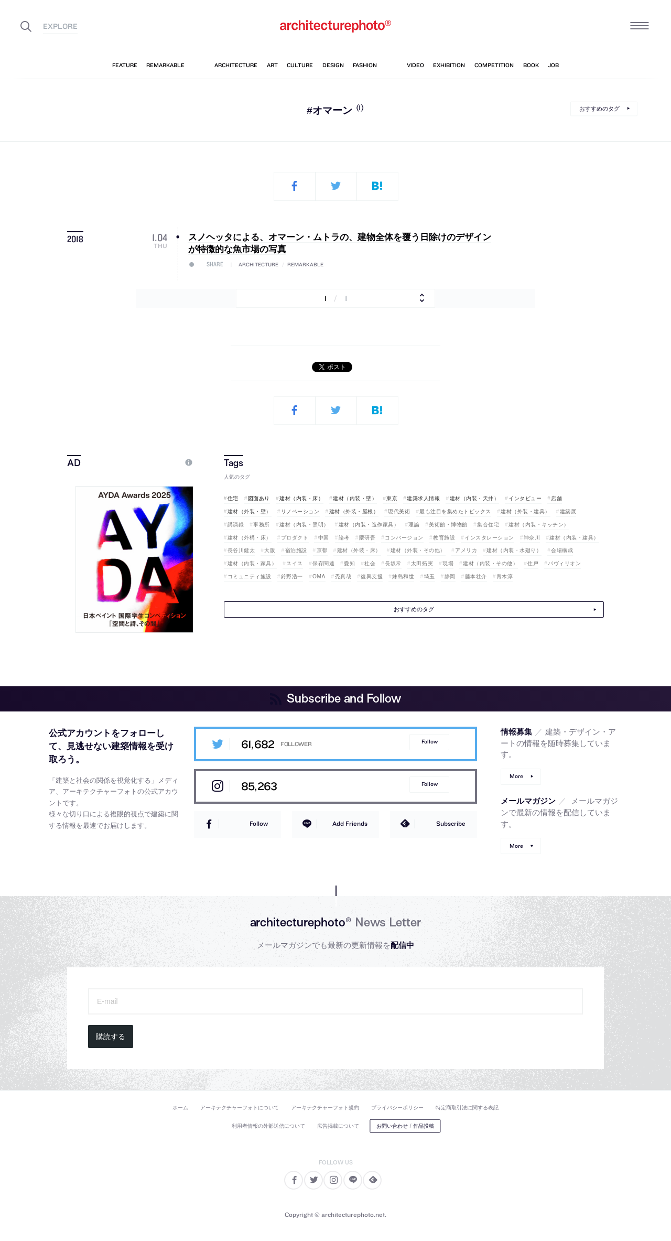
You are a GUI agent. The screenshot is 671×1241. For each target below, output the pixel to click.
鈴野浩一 (292, 576)
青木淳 (504, 576)
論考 (344, 538)
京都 (322, 550)
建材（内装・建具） (574, 538)
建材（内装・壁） (355, 498)
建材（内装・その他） (490, 563)
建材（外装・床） (359, 550)
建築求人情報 (423, 498)
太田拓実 (422, 563)
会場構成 (562, 550)
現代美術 (399, 511)
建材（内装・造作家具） (369, 524)
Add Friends (349, 823)
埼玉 (429, 576)
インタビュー (525, 498)
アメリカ (466, 550)
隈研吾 (367, 538)
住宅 (233, 498)
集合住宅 (488, 524)
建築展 (568, 511)
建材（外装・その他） (418, 550)
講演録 (236, 524)
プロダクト (295, 538)
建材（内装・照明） (304, 524)
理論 (413, 524)
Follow (429, 741)
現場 (447, 563)
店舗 (556, 498)
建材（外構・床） (250, 538)
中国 (323, 538)
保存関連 (323, 563)
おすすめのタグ (599, 108)
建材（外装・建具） (525, 511)
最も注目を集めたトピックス (455, 511)
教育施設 (444, 538)
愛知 (349, 563)
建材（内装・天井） (475, 498)
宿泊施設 (296, 550)
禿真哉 (343, 576)
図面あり (259, 498)
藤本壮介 (476, 576)
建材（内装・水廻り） (514, 550)
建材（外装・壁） (250, 511)
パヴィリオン (564, 563)
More (516, 776)
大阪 (269, 550)
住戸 (532, 563)
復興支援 (372, 576)
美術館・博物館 (448, 524)
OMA (319, 576)
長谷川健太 (241, 550)
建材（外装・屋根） (354, 511)
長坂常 (393, 563)
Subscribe (451, 823)
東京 (391, 498)
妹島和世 (403, 576)
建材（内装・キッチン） (538, 524)
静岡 (450, 576)
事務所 (261, 524)
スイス (294, 563)
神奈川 (532, 538)
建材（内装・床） (301, 498)
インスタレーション (489, 538)
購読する (110, 1036)
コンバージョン (404, 538)
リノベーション (300, 511)
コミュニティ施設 (250, 576)
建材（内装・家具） (252, 563)
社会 (369, 563)
